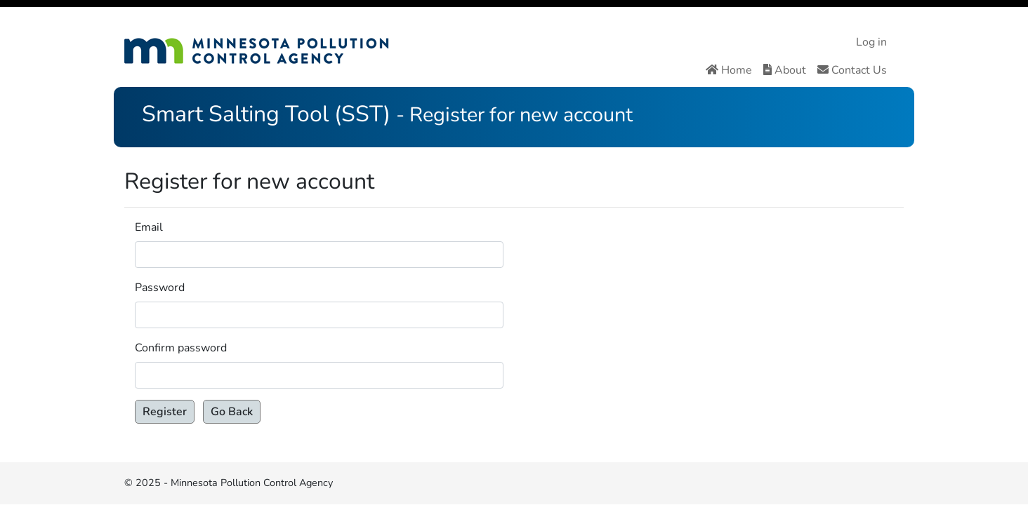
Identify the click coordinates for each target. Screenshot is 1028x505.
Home (729, 70)
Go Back (232, 411)
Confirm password (181, 348)
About (784, 70)
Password (160, 287)
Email (149, 227)
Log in (871, 42)
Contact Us (852, 70)
